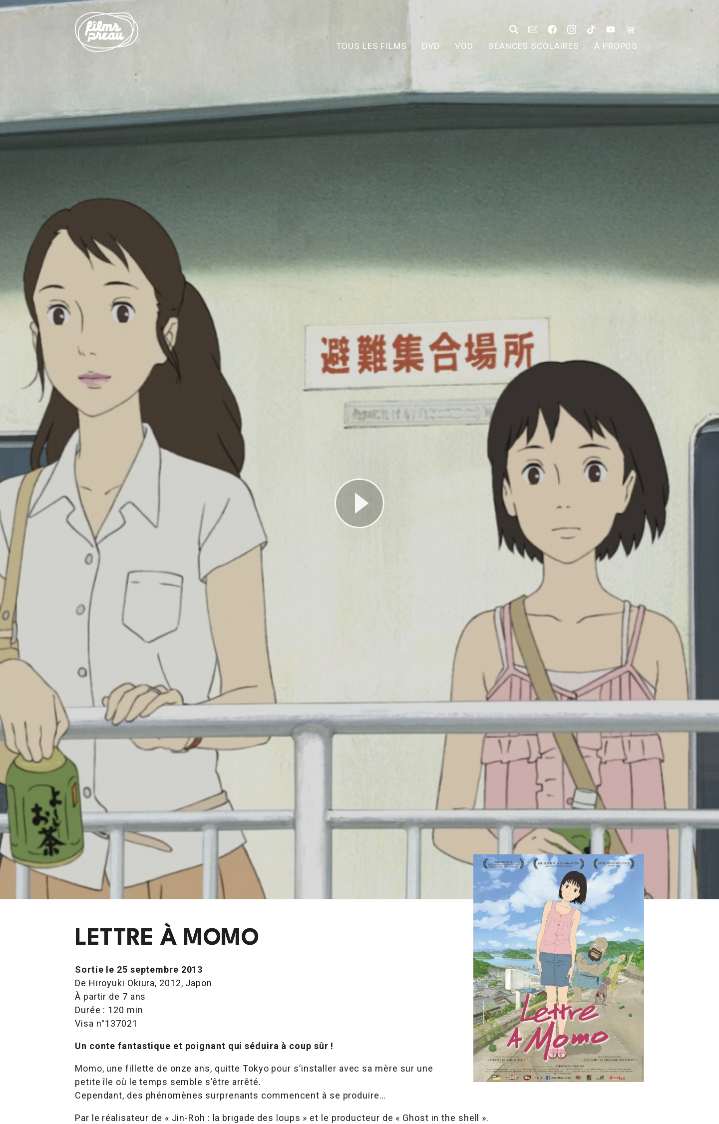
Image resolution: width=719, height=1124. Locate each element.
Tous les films (372, 46)
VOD (464, 46)
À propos (616, 46)
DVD (431, 46)
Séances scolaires (533, 46)
